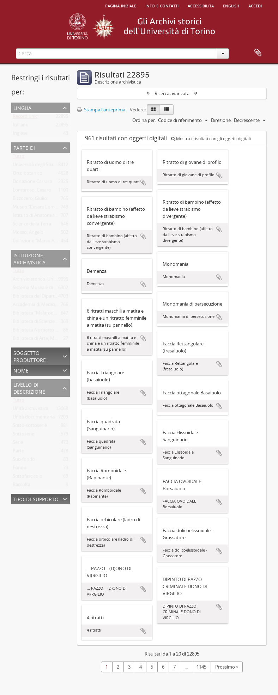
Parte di (24, 147)
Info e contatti (162, 5)
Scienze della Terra (32, 225)
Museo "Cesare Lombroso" (41, 208)
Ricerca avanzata (172, 93)
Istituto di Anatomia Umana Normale (51, 217)
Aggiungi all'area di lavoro (143, 182)
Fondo (19, 469)
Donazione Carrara (32, 183)
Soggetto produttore (29, 356)
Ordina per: (144, 120)
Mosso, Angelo (28, 233)
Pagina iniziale (120, 5)
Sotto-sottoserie (30, 427)
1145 (201, 667)
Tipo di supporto (36, 498)
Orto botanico (27, 174)
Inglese (20, 134)
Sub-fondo (24, 460)
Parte (18, 452)
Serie (18, 444)
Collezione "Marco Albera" (40, 242)
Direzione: (221, 120)
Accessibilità (201, 5)
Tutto (18, 157)
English (231, 5)
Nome (21, 370)
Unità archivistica (30, 410)
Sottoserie (23, 435)
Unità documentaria (34, 418)
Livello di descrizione (29, 387)
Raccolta (21, 486)
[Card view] (153, 109)
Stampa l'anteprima (101, 109)
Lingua (22, 107)
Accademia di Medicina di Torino (46, 306)
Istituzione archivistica (29, 258)
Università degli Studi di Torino (45, 166)
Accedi (255, 5)
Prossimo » (226, 667)
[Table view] (167, 109)
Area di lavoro (258, 53)
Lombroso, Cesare (32, 191)
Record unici (25, 118)
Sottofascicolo (27, 477)
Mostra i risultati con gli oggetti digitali (211, 139)
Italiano (21, 126)
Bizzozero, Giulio (30, 200)
